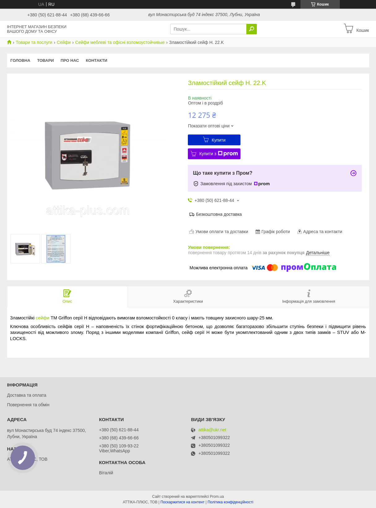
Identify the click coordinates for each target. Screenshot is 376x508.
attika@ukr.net (212, 430)
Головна (20, 60)
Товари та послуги (34, 42)
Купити (219, 140)
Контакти (96, 60)
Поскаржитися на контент (182, 502)
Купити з (218, 153)
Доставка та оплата (26, 395)
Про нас (70, 60)
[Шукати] (251, 29)
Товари (45, 60)
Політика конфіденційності (230, 502)
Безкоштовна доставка (219, 214)
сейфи (43, 317)
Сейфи (64, 42)
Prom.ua (217, 496)
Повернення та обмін (28, 404)
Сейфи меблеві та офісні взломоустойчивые (120, 42)
